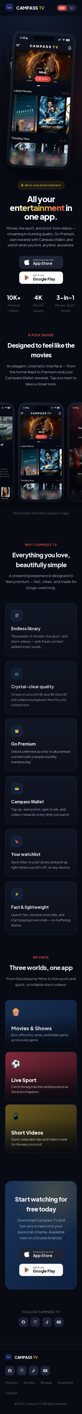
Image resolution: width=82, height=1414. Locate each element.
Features (11, 1382)
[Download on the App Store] (41, 262)
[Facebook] (9, 1370)
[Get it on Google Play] (41, 278)
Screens (29, 1382)
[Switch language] (67, 8)
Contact (11, 1393)
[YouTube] (45, 1370)
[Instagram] (21, 1370)
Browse (46, 1382)
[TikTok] (33, 1370)
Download (65, 1382)
